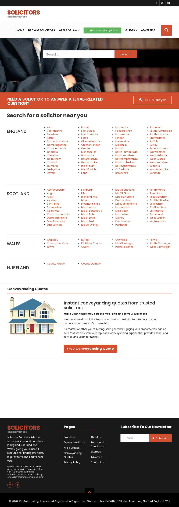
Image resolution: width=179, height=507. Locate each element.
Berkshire (52, 134)
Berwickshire (54, 207)
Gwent (85, 247)
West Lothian (158, 218)
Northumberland (125, 162)
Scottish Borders (159, 200)
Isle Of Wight (89, 169)
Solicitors (69, 437)
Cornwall (52, 162)
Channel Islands (56, 148)
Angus (51, 193)
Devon (51, 173)
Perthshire (121, 225)
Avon (50, 127)
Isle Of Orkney (89, 225)
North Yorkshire (124, 155)
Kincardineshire (124, 196)
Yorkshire (155, 173)
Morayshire (122, 214)
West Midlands (158, 155)
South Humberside (161, 131)
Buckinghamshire (57, 141)
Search (125, 54)
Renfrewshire (157, 189)
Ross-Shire (156, 193)
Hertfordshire (89, 162)
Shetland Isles (158, 207)
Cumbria (52, 166)
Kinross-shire (123, 200)
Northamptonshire (126, 159)
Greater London (90, 145)
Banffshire (53, 203)
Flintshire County (91, 243)
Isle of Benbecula (91, 211)
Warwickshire (158, 152)
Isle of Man (87, 166)
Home (20, 30)
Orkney (119, 218)
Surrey (153, 145)
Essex (84, 138)
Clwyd (50, 247)
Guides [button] (130, 30)
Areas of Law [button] (68, 30)
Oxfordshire (122, 169)
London (119, 138)
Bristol (50, 138)
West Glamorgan (160, 247)
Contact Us (98, 462)
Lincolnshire (122, 134)
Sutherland (156, 214)
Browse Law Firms (74, 442)
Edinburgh (87, 189)
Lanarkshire (122, 207)
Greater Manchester (88, 150)
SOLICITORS (23, 13)
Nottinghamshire (125, 166)
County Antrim (56, 263)
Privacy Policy (72, 462)
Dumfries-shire (56, 221)
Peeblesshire (123, 221)
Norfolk (119, 148)
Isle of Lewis (88, 218)
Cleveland (53, 155)
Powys (153, 240)
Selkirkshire (156, 203)
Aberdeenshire (56, 189)
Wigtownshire (158, 221)
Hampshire (87, 155)
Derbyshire (53, 169)
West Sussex (157, 159)
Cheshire (52, 152)
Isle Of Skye (122, 193)
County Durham (91, 263)
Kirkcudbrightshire (126, 203)
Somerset (156, 127)
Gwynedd (121, 240)
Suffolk (154, 141)
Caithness (53, 211)
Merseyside (122, 141)
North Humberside (126, 152)
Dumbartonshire (57, 218)
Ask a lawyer (152, 100)
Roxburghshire (158, 196)
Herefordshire (89, 159)
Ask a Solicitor (72, 448)
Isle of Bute (88, 214)
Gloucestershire (91, 141)
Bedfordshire (54, 131)
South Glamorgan (160, 243)
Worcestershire (159, 169)
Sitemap (96, 451)
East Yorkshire (89, 134)
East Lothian (54, 225)
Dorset (85, 127)
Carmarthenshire (57, 243)
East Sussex (88, 131)
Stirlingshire (156, 211)
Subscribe (160, 438)
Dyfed (85, 240)
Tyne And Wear (159, 148)
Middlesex (121, 145)
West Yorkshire (159, 162)
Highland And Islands (89, 198)
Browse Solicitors (41, 30)
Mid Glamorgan (124, 243)
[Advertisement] (89, 386)
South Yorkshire (159, 134)
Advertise (148, 30)
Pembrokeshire (124, 247)
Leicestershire (123, 131)
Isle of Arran (88, 207)
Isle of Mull (87, 221)
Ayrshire (52, 200)
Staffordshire (158, 138)
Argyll (50, 196)
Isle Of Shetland (125, 189)
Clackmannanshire (58, 214)
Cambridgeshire (57, 145)
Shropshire (121, 173)
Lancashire (121, 127)
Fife (83, 193)
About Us (96, 437)
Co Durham (54, 159)
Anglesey (52, 240)
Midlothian (121, 211)
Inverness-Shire (90, 203)
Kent (84, 173)
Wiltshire (155, 166)
